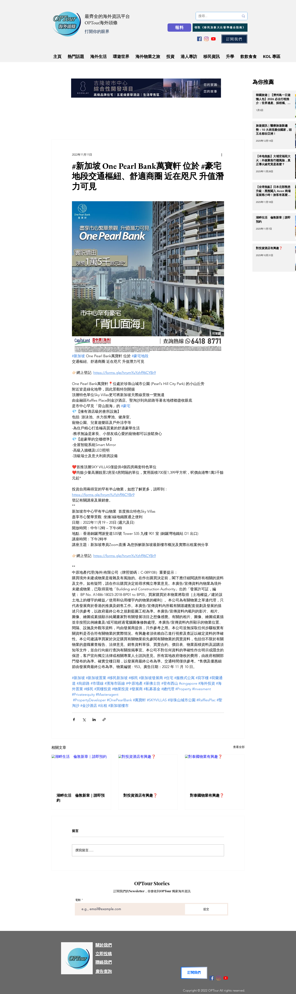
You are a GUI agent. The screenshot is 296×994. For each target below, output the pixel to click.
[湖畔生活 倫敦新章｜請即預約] (81, 771)
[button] (234, 39)
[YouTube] (213, 39)
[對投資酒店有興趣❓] (148, 771)
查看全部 (239, 747)
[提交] (206, 909)
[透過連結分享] (104, 719)
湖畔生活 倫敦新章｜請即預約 (81, 798)
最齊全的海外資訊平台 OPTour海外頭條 (107, 19)
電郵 (78, 900)
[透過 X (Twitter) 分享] (84, 719)
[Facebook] (199, 39)
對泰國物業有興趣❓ (207, 795)
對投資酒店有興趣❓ (140, 795)
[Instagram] (206, 39)
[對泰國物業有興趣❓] (214, 771)
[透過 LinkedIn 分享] (94, 719)
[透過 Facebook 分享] (74, 719)
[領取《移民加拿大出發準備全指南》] (220, 27)
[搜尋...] (215, 16)
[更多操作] (221, 154)
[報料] (179, 27)
